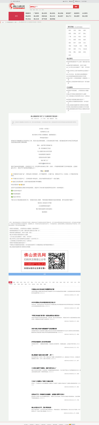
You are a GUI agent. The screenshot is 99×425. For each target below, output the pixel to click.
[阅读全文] (42, 293)
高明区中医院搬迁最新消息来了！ (76, 99)
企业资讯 (84, 13)
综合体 (85, 49)
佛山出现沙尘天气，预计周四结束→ (42, 407)
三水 (40, 9)
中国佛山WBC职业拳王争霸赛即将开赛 (43, 289)
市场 (70, 52)
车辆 (86, 45)
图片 (70, 49)
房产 (79, 33)
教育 (75, 39)
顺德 (34, 9)
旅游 (84, 39)
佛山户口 (68, 16)
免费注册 (18, 1)
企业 (75, 36)
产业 (79, 49)
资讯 (75, 30)
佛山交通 (84, 16)
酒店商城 (52, 19)
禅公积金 (28, 19)
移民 (75, 49)
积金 (79, 36)
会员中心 (65, 1)
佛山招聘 (36, 16)
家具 (70, 55)
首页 (16, 16)
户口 (70, 39)
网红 (75, 52)
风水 (81, 45)
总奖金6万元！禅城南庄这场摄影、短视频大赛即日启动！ (48, 394)
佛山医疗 (60, 16)
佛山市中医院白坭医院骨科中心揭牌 (77, 94)
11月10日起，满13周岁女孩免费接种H (77, 74)
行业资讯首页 (9, 22)
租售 (70, 33)
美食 (75, 33)
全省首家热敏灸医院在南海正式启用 (77, 76)
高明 (43, 9)
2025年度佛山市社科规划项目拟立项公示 (43, 302)
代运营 (75, 45)
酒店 (70, 42)
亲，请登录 (13, 1)
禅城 (31, 9)
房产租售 (44, 19)
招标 (79, 30)
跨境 (84, 52)
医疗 (15, 22)
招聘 (84, 30)
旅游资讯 (76, 13)
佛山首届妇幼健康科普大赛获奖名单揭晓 (78, 105)
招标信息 (44, 16)
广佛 (70, 36)
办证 (84, 42)
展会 (84, 33)
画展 (79, 52)
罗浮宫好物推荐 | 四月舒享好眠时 (41, 342)
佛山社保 (36, 19)
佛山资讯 (44, 13)
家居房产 (68, 13)
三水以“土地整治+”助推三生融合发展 (42, 381)
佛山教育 (76, 16)
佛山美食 (60, 13)
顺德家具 (28, 13)
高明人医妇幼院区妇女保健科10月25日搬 (78, 107)
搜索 (76, 6)
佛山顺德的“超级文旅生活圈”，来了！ (43, 355)
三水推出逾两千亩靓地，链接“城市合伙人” (44, 368)
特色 (79, 39)
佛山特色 (52, 13)
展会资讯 (28, 16)
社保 (84, 36)
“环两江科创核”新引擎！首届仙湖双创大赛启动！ (46, 315)
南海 (37, 9)
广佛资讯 (36, 13)
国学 (70, 30)
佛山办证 (52, 16)
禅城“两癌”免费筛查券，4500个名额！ (77, 65)
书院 (70, 45)
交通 (79, 42)
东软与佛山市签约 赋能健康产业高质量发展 (44, 328)
